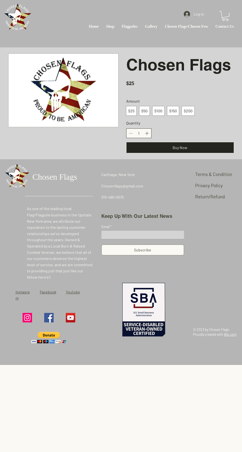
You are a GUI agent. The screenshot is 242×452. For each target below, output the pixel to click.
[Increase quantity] (147, 133)
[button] (225, 16)
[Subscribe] (142, 250)
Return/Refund (210, 196)
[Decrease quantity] (131, 133)
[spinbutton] (139, 133)
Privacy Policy (209, 185)
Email (105, 227)
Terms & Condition (213, 174)
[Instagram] (27, 317)
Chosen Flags (55, 176)
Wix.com (230, 334)
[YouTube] (70, 317)
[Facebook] (49, 317)
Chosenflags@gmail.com (122, 186)
